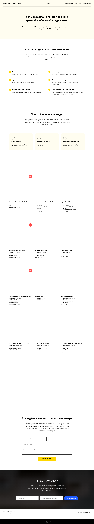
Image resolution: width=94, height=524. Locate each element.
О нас (14, 3)
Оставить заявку (87, 3)
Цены (19, 3)
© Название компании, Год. (84, 512)
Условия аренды (69, 3)
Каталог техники (7, 3)
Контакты (78, 3)
